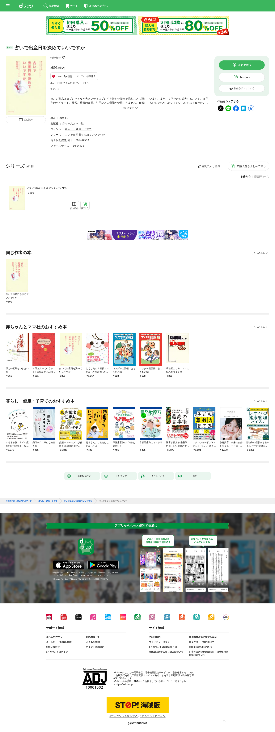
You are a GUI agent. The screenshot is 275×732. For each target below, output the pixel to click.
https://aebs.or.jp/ (124, 684)
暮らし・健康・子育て (78, 129)
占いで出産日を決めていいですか (47, 188)
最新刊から (261, 176)
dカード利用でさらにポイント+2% (68, 83)
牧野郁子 (55, 57)
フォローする (64, 58)
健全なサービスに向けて (201, 642)
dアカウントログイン (57, 652)
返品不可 (55, 89)
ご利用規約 (154, 637)
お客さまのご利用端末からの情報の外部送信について (208, 653)
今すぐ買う (244, 65)
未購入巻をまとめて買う (251, 166)
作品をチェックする (244, 88)
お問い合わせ (53, 647)
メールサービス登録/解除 (59, 642)
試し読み (28, 119)
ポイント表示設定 (95, 647)
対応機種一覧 (93, 637)
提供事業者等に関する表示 (203, 637)
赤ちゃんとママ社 (73, 123)
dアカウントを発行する (123, 716)
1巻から (246, 176)
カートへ (244, 77)
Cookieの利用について (201, 647)
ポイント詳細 (85, 76)
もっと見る (259, 252)
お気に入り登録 (210, 166)
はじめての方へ (54, 637)
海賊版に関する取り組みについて (166, 652)
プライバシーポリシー (160, 642)
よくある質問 (93, 642)
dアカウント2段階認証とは (163, 647)
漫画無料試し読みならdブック (19, 501)
